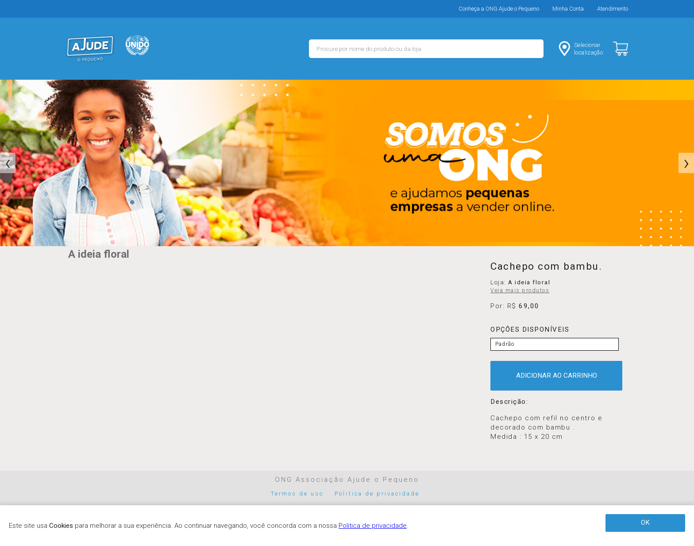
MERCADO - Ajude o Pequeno (90, 48)
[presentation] (7, 163)
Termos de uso (297, 493)
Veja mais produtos (519, 290)
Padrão (504, 344)
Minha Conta (568, 8)
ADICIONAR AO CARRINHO (556, 375)
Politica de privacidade (377, 493)
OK (645, 523)
